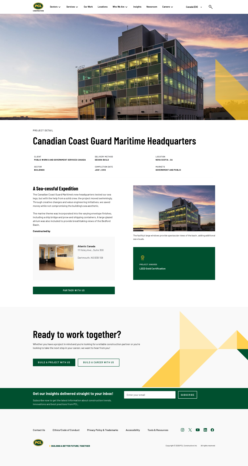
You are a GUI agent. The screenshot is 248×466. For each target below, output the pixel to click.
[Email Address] (150, 395)
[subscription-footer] (187, 395)
